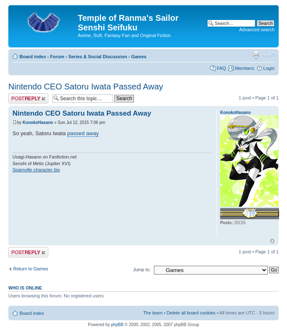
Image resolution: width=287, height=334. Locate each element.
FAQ (221, 68)
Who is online (25, 287)
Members (244, 68)
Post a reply (28, 98)
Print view (255, 55)
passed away (83, 133)
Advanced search (257, 29)
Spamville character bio (36, 169)
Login (269, 68)
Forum (57, 56)
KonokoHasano (37, 122)
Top (272, 241)
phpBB (117, 324)
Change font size (268, 55)
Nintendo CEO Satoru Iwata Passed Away (85, 86)
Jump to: (142, 269)
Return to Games (30, 268)
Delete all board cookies (191, 312)
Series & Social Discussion (97, 56)
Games (138, 56)
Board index (33, 56)
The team (152, 312)
